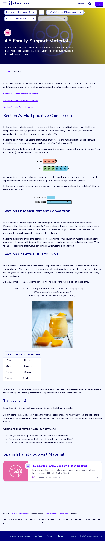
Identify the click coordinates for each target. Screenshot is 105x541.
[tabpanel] (52, 303)
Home (81, 3)
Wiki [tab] (7, 71)
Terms (60, 536)
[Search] (89, 4)
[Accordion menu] (5, 4)
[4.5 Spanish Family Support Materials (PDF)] (52, 471)
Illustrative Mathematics (18, 514)
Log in (99, 4)
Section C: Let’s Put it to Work (18, 107)
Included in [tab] (19, 71)
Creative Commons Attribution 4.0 (58, 514)
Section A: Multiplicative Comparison (20, 93)
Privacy (50, 536)
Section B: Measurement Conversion (20, 100)
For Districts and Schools (19, 536)
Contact (38, 536)
